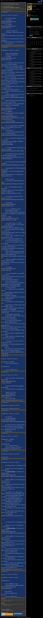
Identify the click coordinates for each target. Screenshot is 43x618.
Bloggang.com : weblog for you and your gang (8, 0)
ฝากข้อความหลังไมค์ (32, 11)
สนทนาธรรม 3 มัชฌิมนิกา (34, 33)
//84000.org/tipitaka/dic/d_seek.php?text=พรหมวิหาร (13, 45)
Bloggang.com (31, 95)
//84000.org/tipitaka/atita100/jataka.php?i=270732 (13, 165)
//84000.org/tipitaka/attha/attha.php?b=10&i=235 (12, 122)
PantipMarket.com (8, 617)
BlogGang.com (21, 617)
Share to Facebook (18, 613)
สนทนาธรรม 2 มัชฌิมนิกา (34, 31)
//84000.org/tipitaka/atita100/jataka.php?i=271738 (13, 135)
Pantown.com (13, 617)
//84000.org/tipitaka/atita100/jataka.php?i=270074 (13, 183)
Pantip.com (2, 617)
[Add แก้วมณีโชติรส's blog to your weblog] (34, 90)
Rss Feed (29, 12)
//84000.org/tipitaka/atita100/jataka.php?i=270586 (13, 150)
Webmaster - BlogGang (33, 88)
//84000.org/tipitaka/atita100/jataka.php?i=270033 (13, 199)
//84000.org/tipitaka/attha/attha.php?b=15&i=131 (12, 400)
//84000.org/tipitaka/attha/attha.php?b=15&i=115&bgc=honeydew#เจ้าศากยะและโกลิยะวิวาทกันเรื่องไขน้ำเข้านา (13, 118)
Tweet (24, 613)
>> (40, 37)
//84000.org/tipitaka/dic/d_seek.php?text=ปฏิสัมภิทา (13, 113)
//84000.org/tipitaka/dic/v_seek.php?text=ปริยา (12, 569)
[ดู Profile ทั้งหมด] (36, 9)
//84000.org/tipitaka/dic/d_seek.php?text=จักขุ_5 (12, 515)
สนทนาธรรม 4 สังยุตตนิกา (34, 34)
